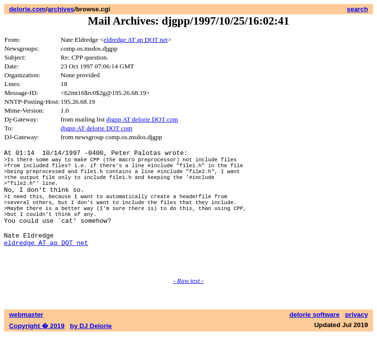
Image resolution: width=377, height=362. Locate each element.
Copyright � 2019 (36, 352)
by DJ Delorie (91, 352)
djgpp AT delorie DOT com (142, 119)
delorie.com (27, 9)
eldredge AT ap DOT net (136, 39)
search (357, 9)
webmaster (26, 341)
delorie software (315, 341)
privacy (356, 341)
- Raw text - (188, 307)
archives (61, 9)
